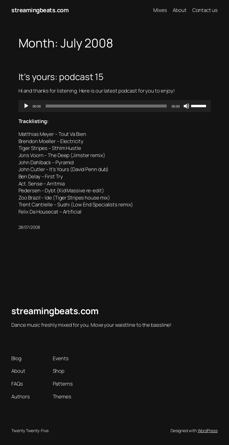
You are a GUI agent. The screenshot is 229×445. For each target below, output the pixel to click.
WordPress (208, 430)
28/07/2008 (29, 227)
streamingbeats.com (40, 10)
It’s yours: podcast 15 (61, 77)
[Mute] (186, 106)
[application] (114, 106)
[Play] (26, 106)
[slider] (106, 106)
